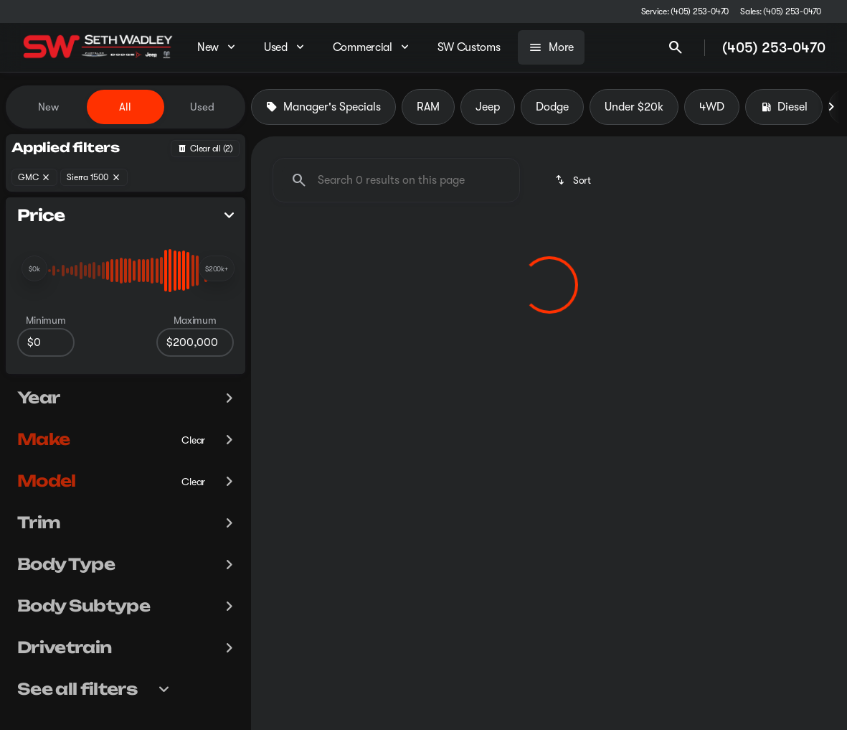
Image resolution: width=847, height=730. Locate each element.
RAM (428, 106)
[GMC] (34, 177)
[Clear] (193, 440)
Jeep (487, 106)
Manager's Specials (323, 106)
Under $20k (634, 106)
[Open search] (675, 47)
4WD (711, 106)
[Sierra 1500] (93, 177)
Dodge (552, 106)
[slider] (34, 268)
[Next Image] (831, 107)
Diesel (784, 106)
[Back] (205, 148)
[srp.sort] (574, 180)
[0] (46, 342)
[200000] (195, 342)
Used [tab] (202, 106)
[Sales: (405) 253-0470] (780, 11)
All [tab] (125, 106)
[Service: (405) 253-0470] (685, 11)
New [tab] (48, 106)
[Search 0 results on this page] (396, 180)
